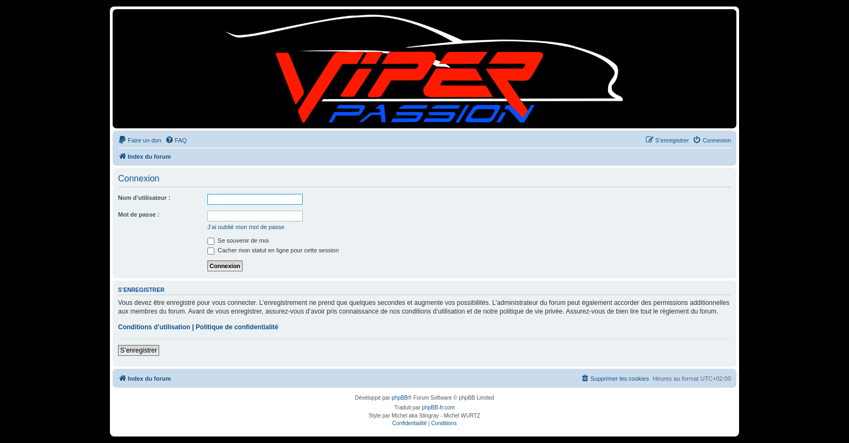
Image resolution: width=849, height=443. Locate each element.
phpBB (399, 398)
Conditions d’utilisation (154, 327)
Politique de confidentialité (236, 327)
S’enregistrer (138, 350)
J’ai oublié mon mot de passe (245, 227)
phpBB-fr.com (438, 408)
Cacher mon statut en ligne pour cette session (273, 250)
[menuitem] (139, 140)
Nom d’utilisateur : (144, 197)
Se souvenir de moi (238, 240)
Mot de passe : (138, 214)
